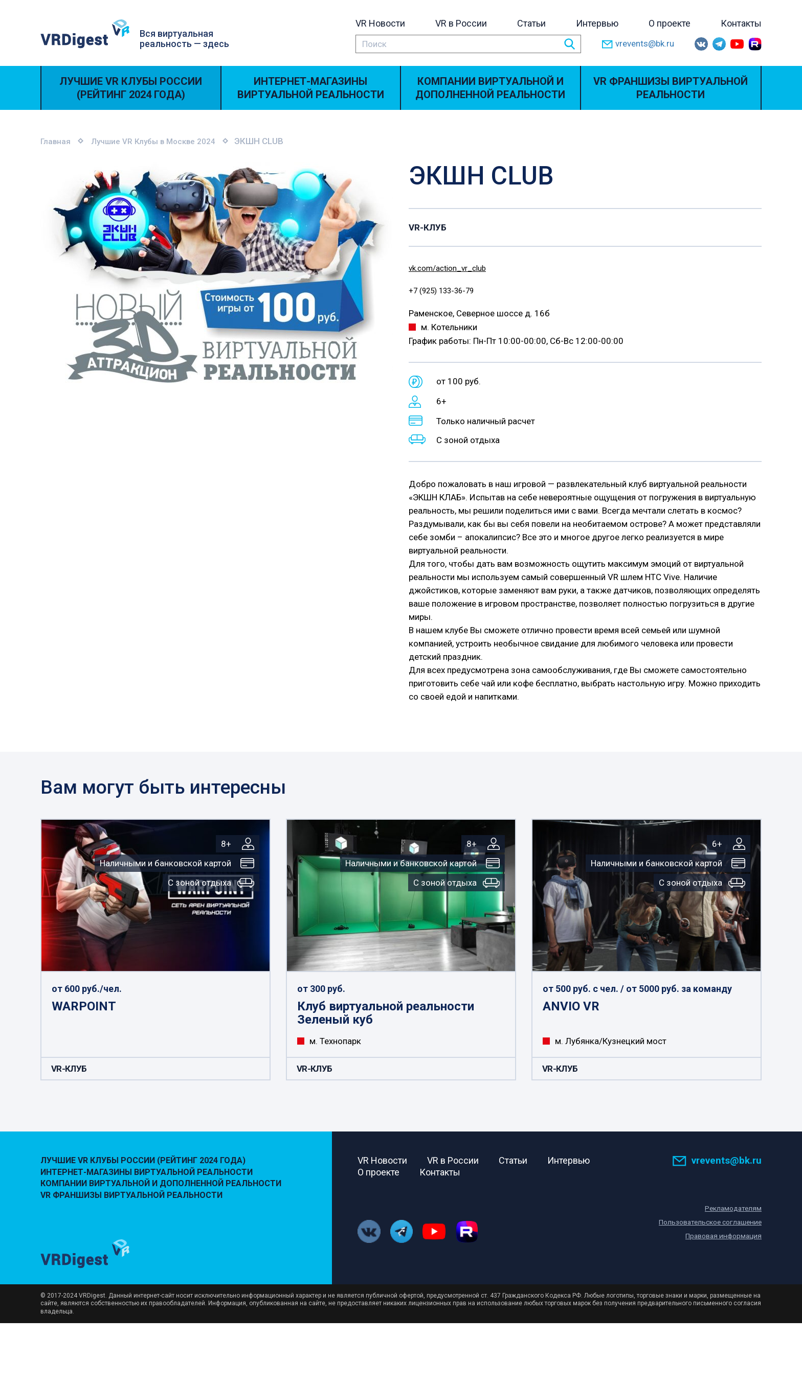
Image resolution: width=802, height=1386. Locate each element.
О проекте (669, 23)
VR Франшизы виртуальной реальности (670, 88)
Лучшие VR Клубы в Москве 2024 (164, 141)
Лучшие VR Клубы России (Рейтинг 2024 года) (130, 88)
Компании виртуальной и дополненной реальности (490, 88)
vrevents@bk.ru (638, 44)
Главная (57, 141)
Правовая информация (721, 1238)
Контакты (741, 23)
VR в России (461, 23)
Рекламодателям (732, 1210)
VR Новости (380, 23)
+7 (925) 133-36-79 (447, 292)
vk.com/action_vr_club (453, 268)
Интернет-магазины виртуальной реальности (310, 88)
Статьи (531, 23)
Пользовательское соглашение (706, 1224)
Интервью (597, 23)
